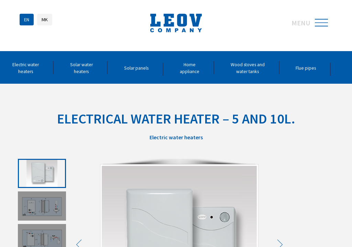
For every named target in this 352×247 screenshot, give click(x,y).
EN (26, 19)
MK (45, 19)
